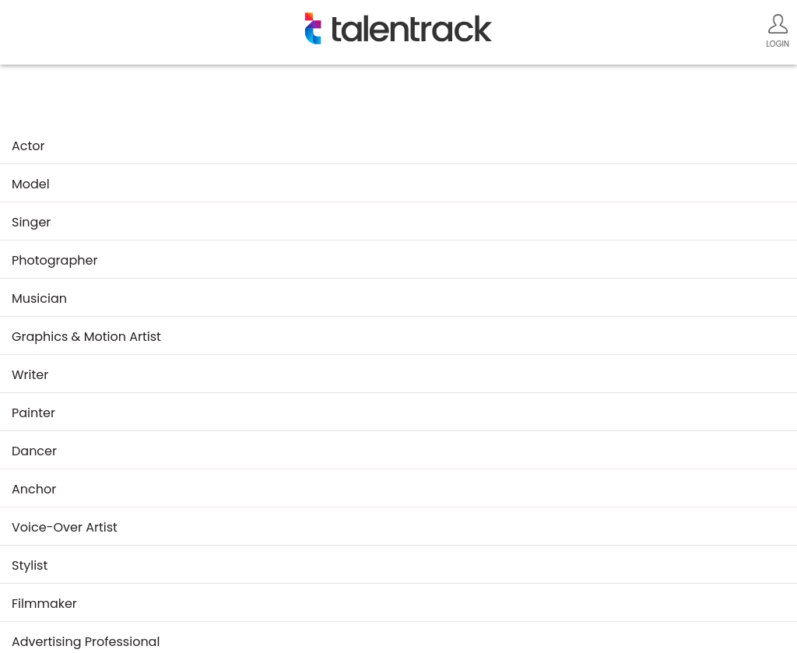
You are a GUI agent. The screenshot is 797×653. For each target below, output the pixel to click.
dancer (34, 451)
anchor (34, 489)
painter (33, 413)
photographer (54, 260)
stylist (29, 565)
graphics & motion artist (86, 337)
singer (31, 222)
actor (28, 146)
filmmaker (44, 604)
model (31, 184)
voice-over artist (65, 527)
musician (39, 298)
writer (30, 375)
